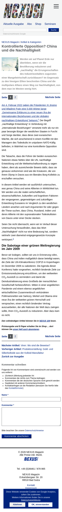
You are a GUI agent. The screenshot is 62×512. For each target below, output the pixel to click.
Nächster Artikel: (26, 345)
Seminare (50, 24)
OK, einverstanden (40, 504)
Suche (53, 30)
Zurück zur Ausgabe (13, 356)
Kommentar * (8, 405)
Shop (38, 24)
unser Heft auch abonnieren (26, 329)
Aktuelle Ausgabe (13, 24)
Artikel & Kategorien (31, 42)
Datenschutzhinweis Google (14, 34)
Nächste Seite (52, 97)
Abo (29, 24)
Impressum (31, 488)
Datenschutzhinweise (34, 430)
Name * (5, 395)
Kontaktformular (16, 388)
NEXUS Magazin (10, 42)
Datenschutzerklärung (30, 500)
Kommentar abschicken (16, 436)
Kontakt (31, 485)
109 (44, 321)
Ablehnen (17, 504)
